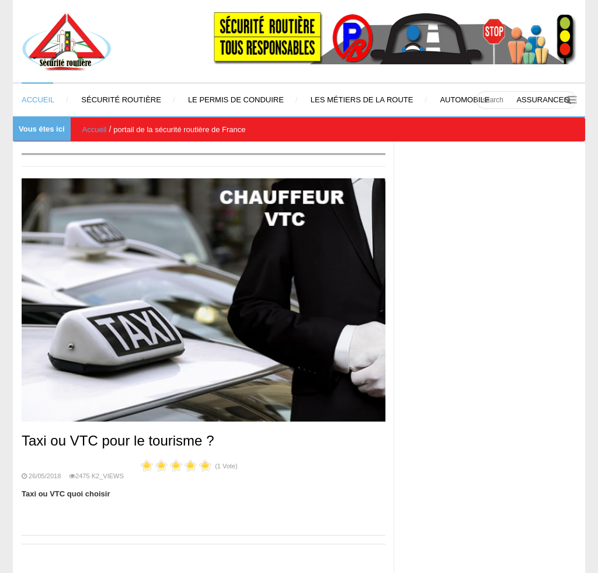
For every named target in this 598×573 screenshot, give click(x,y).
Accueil (94, 129)
